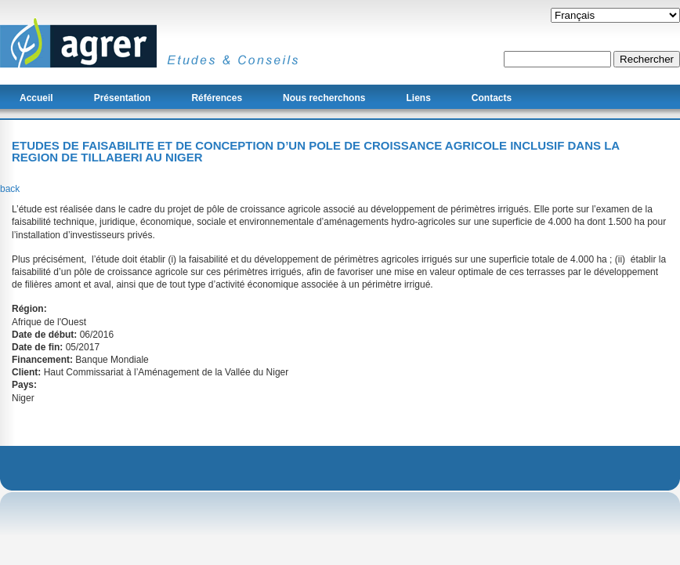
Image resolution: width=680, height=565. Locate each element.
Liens (418, 97)
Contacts (492, 97)
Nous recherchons (324, 97)
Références (216, 97)
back (10, 188)
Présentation (122, 97)
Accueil (36, 97)
